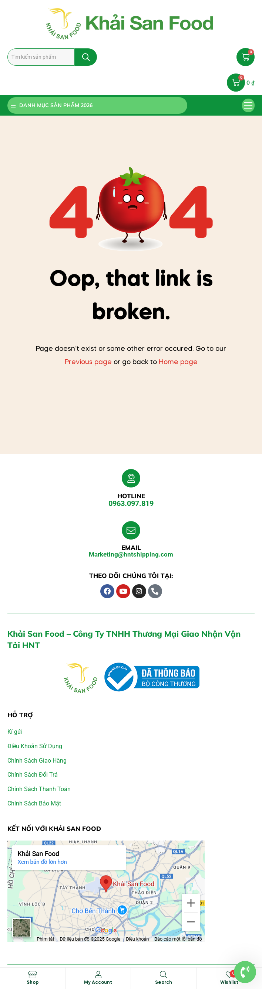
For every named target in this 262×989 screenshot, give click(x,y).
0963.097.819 (131, 503)
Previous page (88, 362)
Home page (178, 362)
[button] (248, 106)
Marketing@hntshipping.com (131, 554)
